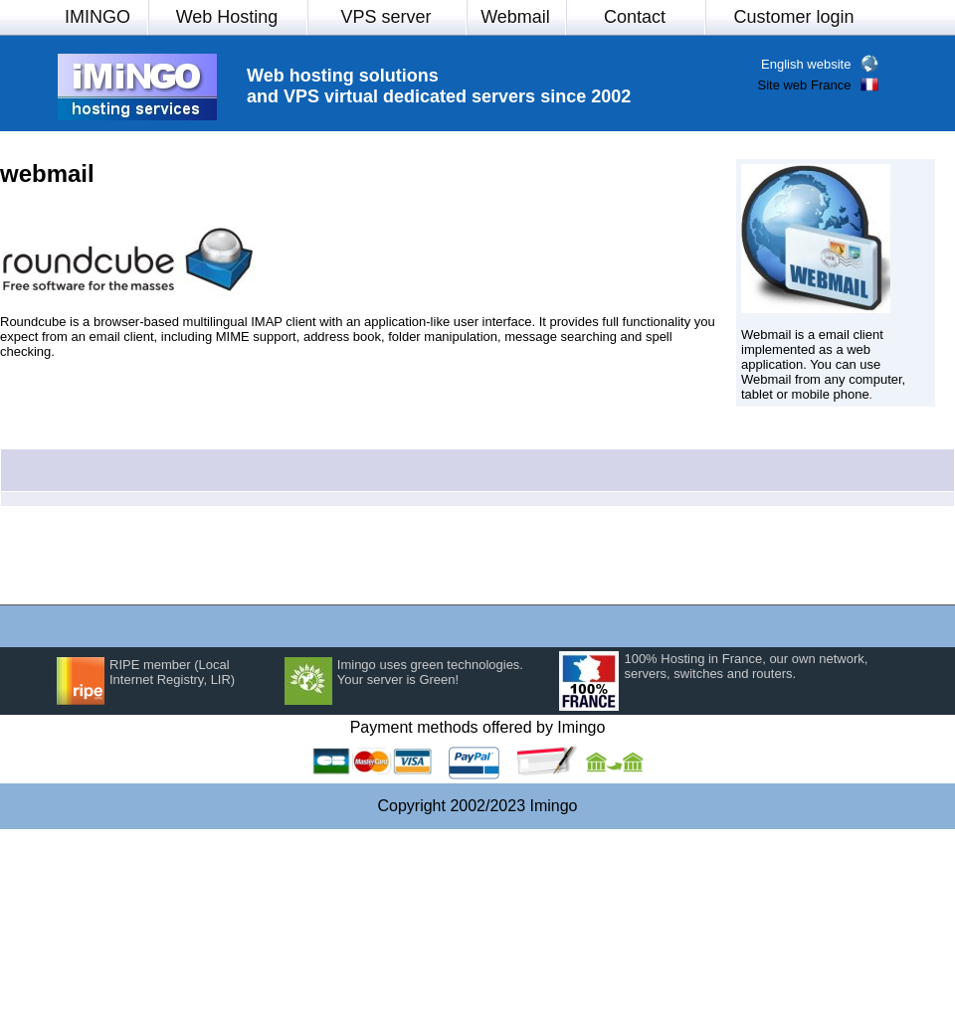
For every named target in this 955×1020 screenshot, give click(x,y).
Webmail (515, 17)
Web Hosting (227, 17)
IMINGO (97, 17)
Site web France (804, 85)
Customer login (793, 17)
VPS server (385, 17)
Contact (635, 17)
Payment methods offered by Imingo (478, 727)
